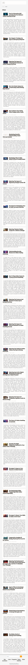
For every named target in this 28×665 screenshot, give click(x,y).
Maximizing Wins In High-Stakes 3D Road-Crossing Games (17, 158)
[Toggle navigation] (3, 3)
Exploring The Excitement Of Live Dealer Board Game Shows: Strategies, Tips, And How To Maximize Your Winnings (14, 563)
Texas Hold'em (19, 660)
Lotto (9, 659)
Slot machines (4, 660)
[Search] (13, 656)
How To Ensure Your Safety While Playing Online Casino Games (13, 112)
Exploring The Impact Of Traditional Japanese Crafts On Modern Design (14, 398)
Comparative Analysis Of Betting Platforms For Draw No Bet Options (14, 539)
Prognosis (14, 659)
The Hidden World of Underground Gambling (15, 634)
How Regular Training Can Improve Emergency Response (16, 38)
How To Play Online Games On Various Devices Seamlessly (16, 276)
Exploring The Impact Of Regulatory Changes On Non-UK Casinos (14, 182)
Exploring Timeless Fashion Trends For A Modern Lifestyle (16, 229)
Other (23, 659)
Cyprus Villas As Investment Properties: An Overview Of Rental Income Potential (13, 588)
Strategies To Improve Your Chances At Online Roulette (16, 469)
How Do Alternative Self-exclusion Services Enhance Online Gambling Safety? (13, 15)
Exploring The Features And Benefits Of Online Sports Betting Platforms (13, 301)
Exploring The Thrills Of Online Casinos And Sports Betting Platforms (14, 350)
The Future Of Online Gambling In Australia (17, 421)
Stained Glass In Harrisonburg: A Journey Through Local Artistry (14, 612)
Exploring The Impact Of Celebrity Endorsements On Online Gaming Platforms (13, 63)
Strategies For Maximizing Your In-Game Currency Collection (17, 206)
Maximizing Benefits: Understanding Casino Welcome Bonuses (11, 136)
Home (3, 6)
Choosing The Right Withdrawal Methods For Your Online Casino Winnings (13, 445)
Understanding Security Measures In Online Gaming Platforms (13, 253)
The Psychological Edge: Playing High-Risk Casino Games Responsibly (12, 492)
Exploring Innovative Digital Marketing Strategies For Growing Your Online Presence (13, 373)
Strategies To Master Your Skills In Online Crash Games (17, 515)
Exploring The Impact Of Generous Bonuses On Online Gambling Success (13, 325)
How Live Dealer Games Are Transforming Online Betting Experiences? (13, 87)
